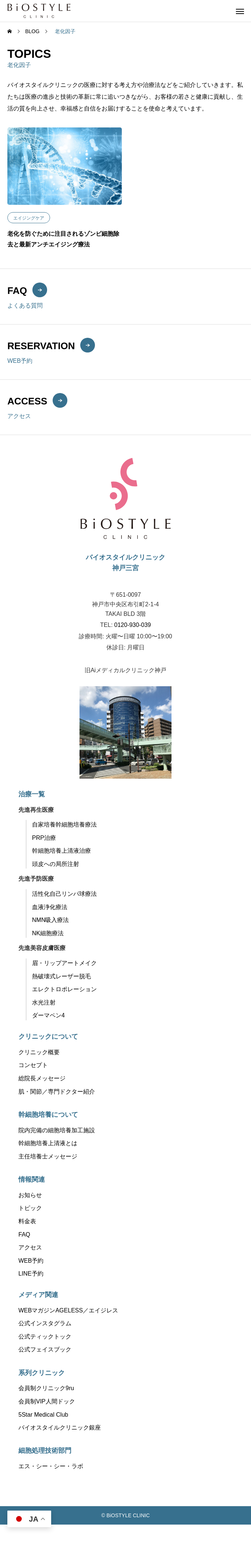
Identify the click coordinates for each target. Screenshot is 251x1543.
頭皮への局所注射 (55, 864)
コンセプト (33, 1065)
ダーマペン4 (48, 1015)
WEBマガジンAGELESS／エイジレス (68, 1310)
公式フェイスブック (44, 1349)
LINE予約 (30, 1273)
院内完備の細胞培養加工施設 (56, 1130)
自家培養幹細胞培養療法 (64, 824)
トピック (30, 1208)
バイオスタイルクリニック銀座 (59, 1427)
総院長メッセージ (42, 1078)
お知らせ (30, 1195)
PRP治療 (44, 838)
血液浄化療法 (49, 907)
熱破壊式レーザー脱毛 (61, 976)
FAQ (24, 1234)
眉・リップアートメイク (64, 963)
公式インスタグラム (44, 1323)
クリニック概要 (39, 1052)
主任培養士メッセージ (47, 1156)
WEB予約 (30, 1261)
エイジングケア (28, 218)
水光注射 (44, 1002)
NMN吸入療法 (50, 920)
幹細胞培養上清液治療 (61, 851)
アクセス (30, 1247)
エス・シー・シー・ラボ (50, 1466)
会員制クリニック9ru (46, 1388)
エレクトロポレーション (64, 989)
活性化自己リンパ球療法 (64, 894)
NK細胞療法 (48, 933)
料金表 (27, 1221)
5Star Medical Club (43, 1415)
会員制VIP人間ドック (46, 1401)
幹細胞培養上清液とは (47, 1143)
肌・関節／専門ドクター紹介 (56, 1091)
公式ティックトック (44, 1336)
